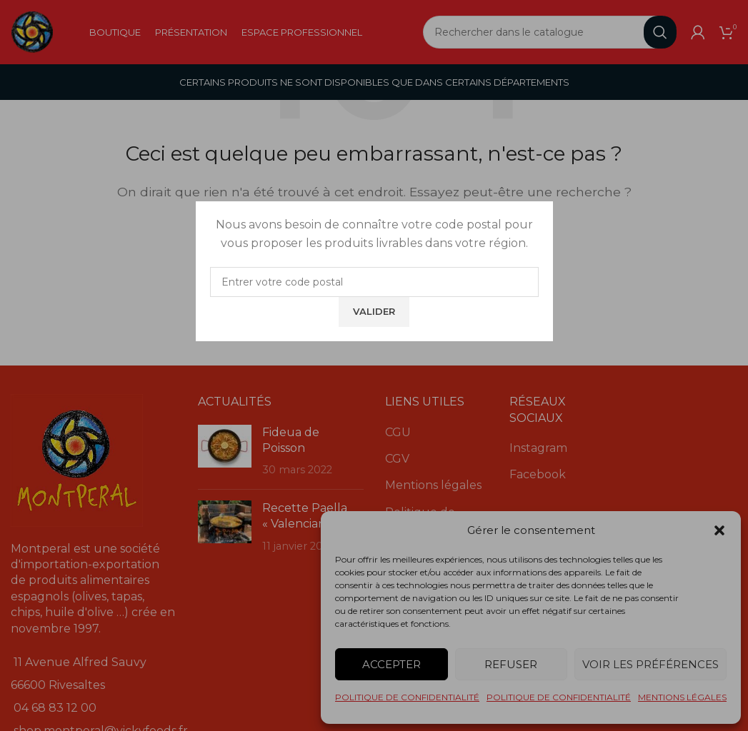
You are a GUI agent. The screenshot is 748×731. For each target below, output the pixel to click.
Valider (374, 311)
